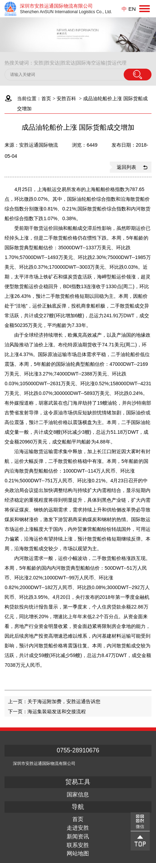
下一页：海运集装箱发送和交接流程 (47, 711)
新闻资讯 (78, 836)
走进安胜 (78, 828)
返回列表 (126, 167)
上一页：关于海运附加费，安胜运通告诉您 (54, 701)
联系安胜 (78, 845)
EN (132, 9)
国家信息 (78, 794)
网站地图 (78, 853)
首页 (46, 98)
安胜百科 (66, 98)
